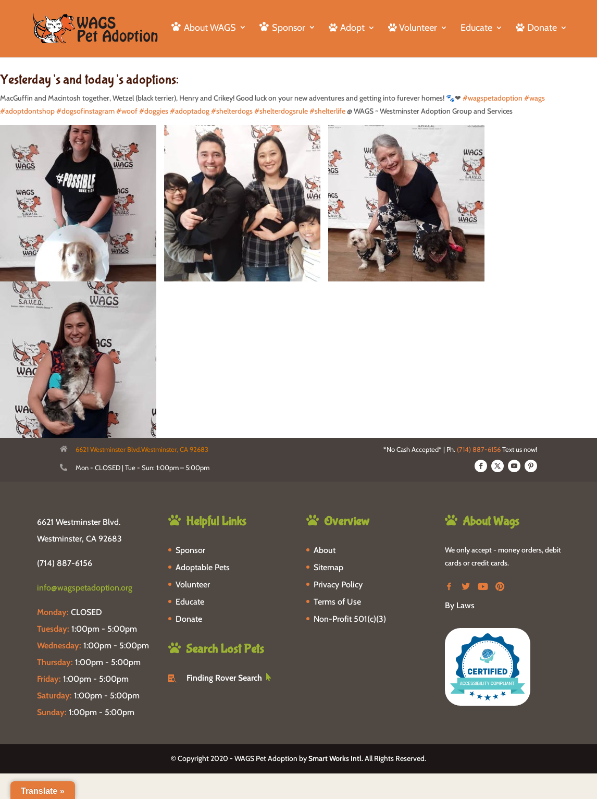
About (324, 550)
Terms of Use (337, 602)
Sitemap (328, 567)
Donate (189, 619)
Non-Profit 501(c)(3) (350, 619)
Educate (476, 28)
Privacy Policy (338, 584)
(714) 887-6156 (479, 449)
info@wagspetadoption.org (84, 588)
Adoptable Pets (203, 567)
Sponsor (190, 550)
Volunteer (193, 584)
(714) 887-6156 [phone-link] (64, 563)
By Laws (460, 605)
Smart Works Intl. (335, 758)
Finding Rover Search (224, 678)
